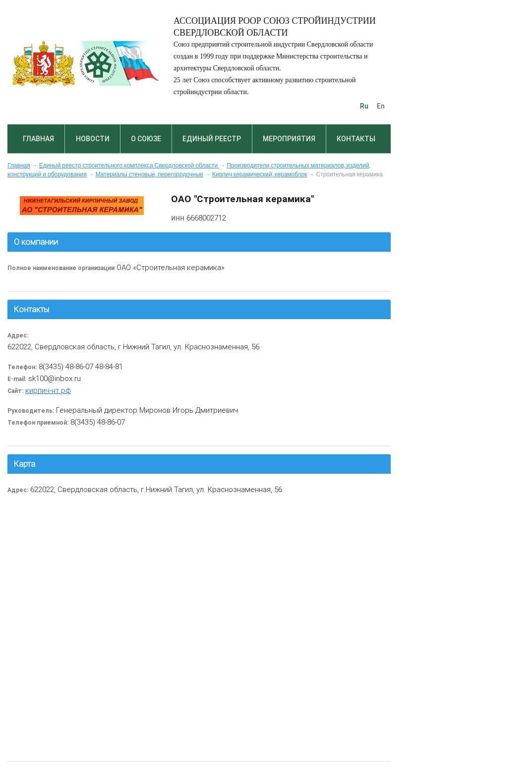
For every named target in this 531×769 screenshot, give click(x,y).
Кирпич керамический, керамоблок (259, 174)
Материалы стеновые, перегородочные (149, 174)
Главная (38, 138)
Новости (93, 138)
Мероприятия (289, 138)
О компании (36, 242)
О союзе (146, 138)
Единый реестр (211, 138)
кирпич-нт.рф (48, 390)
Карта (24, 464)
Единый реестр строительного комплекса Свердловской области (129, 165)
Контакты (356, 138)
